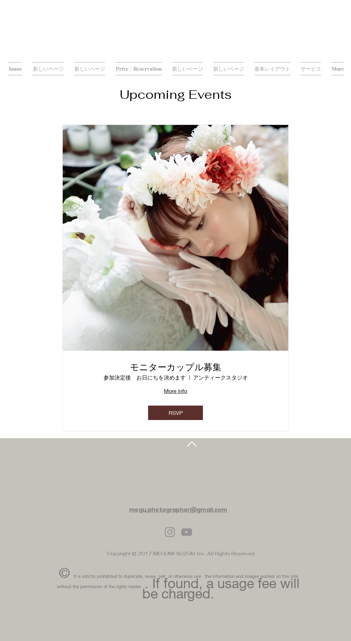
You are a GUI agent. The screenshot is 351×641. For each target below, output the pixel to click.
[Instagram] (170, 532)
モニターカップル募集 (175, 367)
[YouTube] (186, 532)
